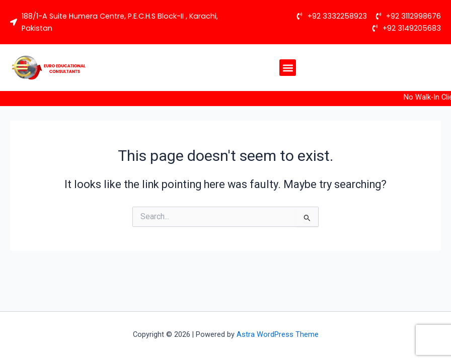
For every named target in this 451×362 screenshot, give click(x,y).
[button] (287, 67)
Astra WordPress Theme (278, 334)
